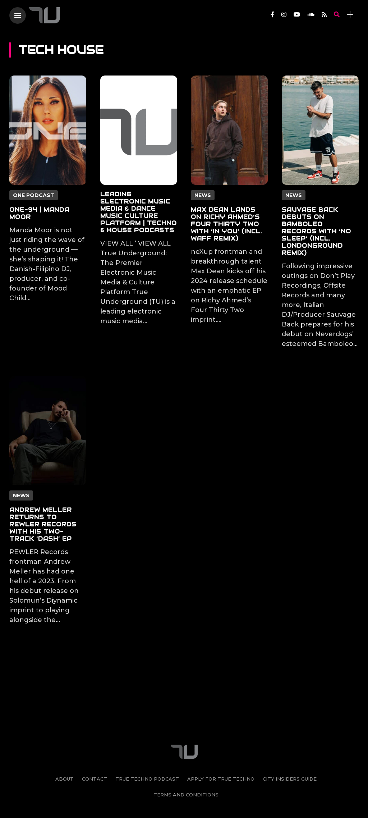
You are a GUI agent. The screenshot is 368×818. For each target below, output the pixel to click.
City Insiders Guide (290, 733)
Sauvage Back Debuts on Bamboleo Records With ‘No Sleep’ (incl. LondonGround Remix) (316, 231)
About (64, 733)
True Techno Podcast (147, 733)
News (202, 195)
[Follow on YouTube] (297, 14)
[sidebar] (350, 14)
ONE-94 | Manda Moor (39, 213)
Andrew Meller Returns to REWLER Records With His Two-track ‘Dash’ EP (43, 524)
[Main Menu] (17, 15)
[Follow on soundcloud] (310, 14)
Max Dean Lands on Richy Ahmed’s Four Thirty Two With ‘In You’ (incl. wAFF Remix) (226, 224)
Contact (94, 733)
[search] (337, 14)
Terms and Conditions (185, 749)
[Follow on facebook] (272, 14)
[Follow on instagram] (283, 14)
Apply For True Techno (220, 733)
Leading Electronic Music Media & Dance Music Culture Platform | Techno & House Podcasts (138, 212)
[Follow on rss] (324, 14)
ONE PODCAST (33, 195)
